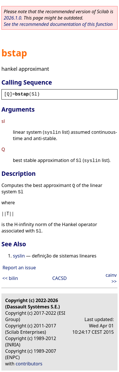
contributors (29, 363)
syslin (19, 256)
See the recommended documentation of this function (58, 24)
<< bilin (10, 278)
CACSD (59, 278)
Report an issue (19, 267)
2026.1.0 (12, 18)
